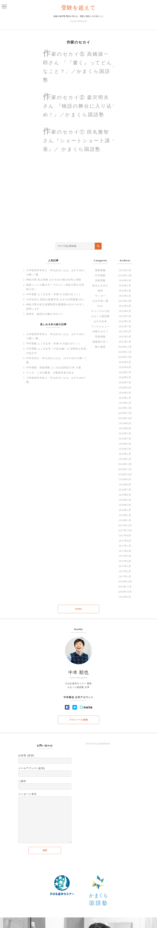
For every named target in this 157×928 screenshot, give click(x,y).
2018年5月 (125, 501)
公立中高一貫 (100, 302)
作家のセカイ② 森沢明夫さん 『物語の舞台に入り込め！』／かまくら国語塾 (78, 105)
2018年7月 (125, 491)
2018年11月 (125, 470)
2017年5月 (125, 557)
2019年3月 (125, 450)
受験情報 (100, 271)
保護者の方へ (100, 343)
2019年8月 (125, 429)
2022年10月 (125, 302)
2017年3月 (125, 567)
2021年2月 (125, 343)
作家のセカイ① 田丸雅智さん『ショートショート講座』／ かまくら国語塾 (77, 140)
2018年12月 (125, 465)
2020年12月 (125, 348)
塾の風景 (100, 348)
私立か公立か (100, 286)
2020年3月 (125, 394)
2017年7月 (125, 547)
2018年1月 (125, 521)
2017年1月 (125, 577)
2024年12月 (125, 276)
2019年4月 (125, 445)
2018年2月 (125, 516)
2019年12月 (125, 409)
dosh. (100, 307)
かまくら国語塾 (100, 317)
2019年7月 (125, 434)
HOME (78, 610)
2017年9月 (125, 536)
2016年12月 (125, 582)
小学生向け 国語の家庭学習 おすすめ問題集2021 (55, 300)
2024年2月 (125, 286)
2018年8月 (125, 485)
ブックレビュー (100, 327)
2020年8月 (125, 368)
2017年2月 (125, 572)
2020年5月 (125, 383)
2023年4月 (125, 292)
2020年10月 (125, 358)
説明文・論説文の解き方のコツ (44, 315)
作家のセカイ (100, 332)
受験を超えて (78, 8)
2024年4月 (125, 281)
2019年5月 (125, 440)
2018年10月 (125, 475)
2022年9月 (125, 307)
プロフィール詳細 (78, 721)
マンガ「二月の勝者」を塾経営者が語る (50, 374)
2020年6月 (125, 378)
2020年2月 (125, 399)
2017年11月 (125, 531)
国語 (100, 292)
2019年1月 (125, 460)
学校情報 (100, 338)
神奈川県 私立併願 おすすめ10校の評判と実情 (53, 281)
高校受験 (100, 281)
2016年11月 (125, 588)
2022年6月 (125, 312)
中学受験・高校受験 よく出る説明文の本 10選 (53, 368)
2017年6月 (125, 552)
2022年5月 (125, 317)
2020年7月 (125, 373)
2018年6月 (125, 496)
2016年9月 (125, 598)
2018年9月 (125, 480)
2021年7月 (125, 327)
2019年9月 (125, 424)
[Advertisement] (78, 201)
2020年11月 (125, 353)
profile (89, 923)
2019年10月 (125, 419)
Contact (99, 923)
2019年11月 (125, 414)
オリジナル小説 (100, 312)
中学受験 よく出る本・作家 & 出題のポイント (53, 295)
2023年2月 (125, 297)
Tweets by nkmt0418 (98, 745)
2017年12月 (125, 526)
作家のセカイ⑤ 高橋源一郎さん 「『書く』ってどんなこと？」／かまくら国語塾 (77, 66)
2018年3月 (125, 511)
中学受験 (100, 276)
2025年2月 (125, 271)
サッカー (100, 297)
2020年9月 (125, 363)
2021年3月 (125, 338)
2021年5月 (125, 332)
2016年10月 (125, 593)
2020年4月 (125, 389)
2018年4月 (125, 506)
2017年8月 (125, 542)
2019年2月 (125, 455)
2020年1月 (125, 404)
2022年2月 (125, 322)
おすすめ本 (100, 322)
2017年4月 (125, 562)
